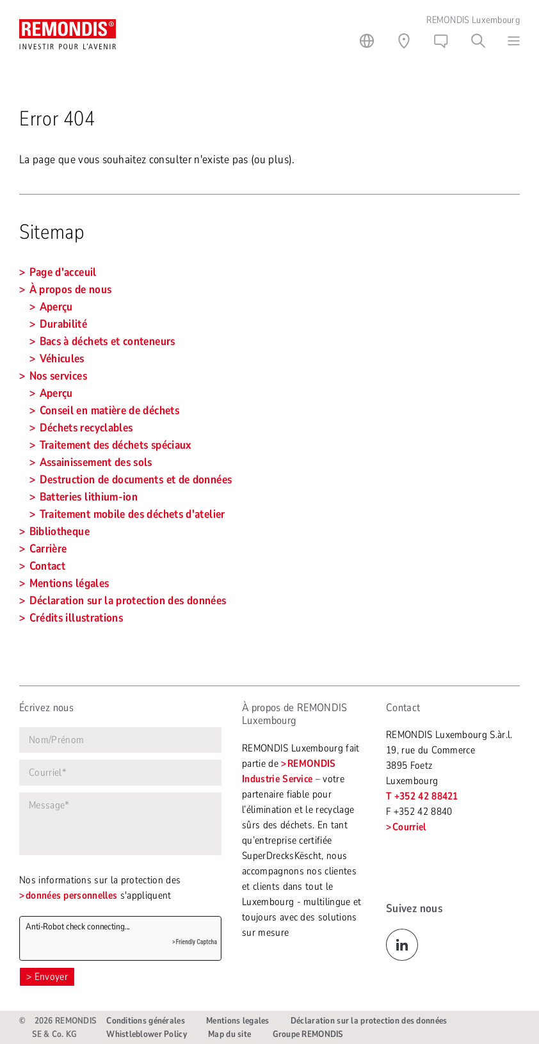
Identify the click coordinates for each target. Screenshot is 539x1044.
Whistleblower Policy (146, 1034)
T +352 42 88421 (422, 796)
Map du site (229, 1034)
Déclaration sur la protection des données (369, 1021)
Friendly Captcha (196, 941)
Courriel (409, 827)
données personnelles (71, 895)
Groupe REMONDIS (308, 1034)
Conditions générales (145, 1021)
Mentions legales (237, 1021)
